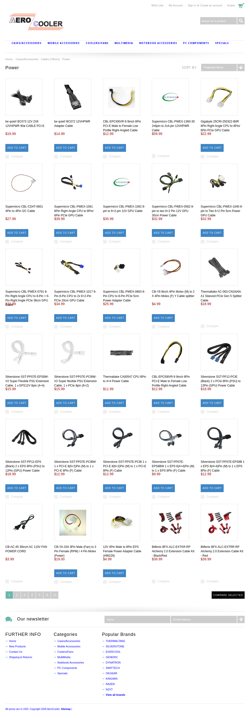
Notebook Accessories (158, 43)
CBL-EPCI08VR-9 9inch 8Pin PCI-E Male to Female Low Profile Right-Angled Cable (171, 381)
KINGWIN (111, 678)
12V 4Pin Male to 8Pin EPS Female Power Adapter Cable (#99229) (122, 551)
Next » (54, 595)
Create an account (211, 5)
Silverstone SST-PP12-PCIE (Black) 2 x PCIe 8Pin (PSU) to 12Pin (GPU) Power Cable (220, 381)
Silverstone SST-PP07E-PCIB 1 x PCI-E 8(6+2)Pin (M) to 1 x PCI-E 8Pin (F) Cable (124, 466)
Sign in (192, 5)
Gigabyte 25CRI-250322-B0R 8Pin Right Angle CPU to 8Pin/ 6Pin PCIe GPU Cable (220, 126)
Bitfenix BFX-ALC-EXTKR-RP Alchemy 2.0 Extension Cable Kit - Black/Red (173, 551)
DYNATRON (113, 662)
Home (8, 59)
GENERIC (112, 657)
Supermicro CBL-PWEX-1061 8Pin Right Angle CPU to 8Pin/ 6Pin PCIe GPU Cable (74, 211)
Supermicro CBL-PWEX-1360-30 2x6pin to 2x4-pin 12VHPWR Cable (173, 126)
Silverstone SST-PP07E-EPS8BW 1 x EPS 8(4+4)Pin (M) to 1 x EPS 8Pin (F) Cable (173, 466)
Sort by (189, 67)
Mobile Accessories (64, 43)
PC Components (196, 43)
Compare (17, 156)
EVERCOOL (113, 651)
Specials (222, 43)
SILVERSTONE (115, 646)
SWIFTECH (113, 667)
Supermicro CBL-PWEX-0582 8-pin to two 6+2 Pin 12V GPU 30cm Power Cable (173, 211)
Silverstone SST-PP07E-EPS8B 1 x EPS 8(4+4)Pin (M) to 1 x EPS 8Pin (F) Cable (222, 466)
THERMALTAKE (115, 641)
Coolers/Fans (97, 43)
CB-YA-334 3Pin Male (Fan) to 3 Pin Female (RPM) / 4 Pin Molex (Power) (75, 551)
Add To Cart (16, 147)
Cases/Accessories (26, 43)
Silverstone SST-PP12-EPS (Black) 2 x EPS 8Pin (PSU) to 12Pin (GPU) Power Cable (25, 466)
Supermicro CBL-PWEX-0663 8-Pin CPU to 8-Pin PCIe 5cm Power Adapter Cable (124, 296)
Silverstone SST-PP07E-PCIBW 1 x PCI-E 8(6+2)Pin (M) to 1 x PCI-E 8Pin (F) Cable (75, 466)
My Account (176, 5)
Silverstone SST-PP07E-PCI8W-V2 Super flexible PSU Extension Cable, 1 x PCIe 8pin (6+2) (75, 381)
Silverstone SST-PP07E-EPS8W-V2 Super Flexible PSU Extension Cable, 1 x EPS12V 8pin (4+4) (27, 381)
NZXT (109, 689)
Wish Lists (157, 5)
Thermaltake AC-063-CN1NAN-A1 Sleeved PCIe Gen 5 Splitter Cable (221, 296)
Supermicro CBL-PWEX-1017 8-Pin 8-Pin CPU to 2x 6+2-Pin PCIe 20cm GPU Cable (75, 296)
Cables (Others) (50, 59)
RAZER (110, 684)
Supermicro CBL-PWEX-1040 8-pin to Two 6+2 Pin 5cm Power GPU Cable (222, 211)
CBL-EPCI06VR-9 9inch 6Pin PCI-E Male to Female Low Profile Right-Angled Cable (122, 126)
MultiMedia (124, 43)
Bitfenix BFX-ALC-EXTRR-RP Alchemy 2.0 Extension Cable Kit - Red (222, 551)
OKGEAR (111, 673)
